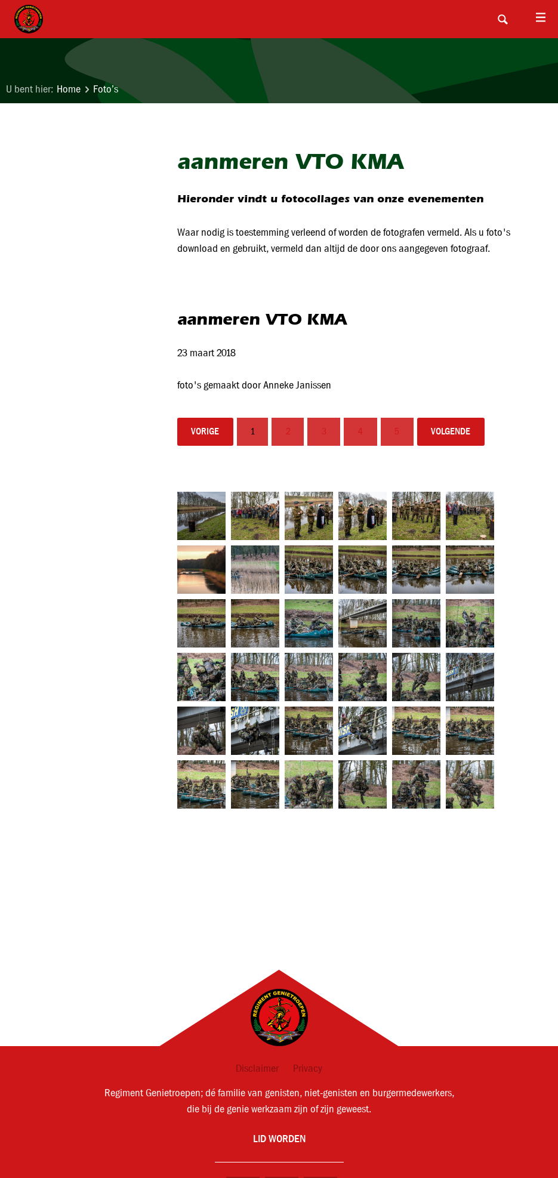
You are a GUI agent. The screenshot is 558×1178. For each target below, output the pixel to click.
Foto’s (105, 89)
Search (502, 19)
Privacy (307, 1068)
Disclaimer (257, 1068)
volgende (450, 431)
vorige (205, 431)
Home (69, 89)
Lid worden (279, 1138)
